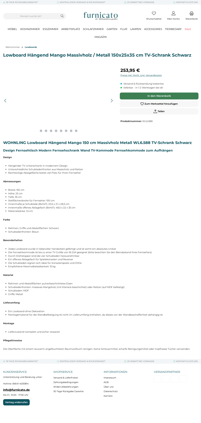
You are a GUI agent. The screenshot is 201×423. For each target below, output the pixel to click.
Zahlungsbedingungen (65, 382)
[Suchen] (62, 16)
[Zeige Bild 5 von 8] (61, 131)
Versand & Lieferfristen (65, 377)
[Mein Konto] (173, 16)
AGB (106, 382)
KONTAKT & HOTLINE (187, 2)
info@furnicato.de (16, 390)
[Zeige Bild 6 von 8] (66, 131)
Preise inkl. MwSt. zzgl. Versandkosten (141, 75)
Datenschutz (111, 391)
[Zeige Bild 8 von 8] (76, 131)
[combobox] (31, 16)
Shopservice (63, 371)
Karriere (108, 395)
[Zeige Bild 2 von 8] (46, 131)
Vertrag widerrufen (16, 402)
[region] (58, 100)
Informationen (115, 371)
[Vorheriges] (5, 101)
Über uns (109, 386)
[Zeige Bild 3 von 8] (51, 131)
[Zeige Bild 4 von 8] (56, 131)
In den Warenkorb (159, 95)
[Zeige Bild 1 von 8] (41, 131)
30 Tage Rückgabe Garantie (68, 391)
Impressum (110, 377)
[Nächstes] (111, 101)
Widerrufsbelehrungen (65, 386)
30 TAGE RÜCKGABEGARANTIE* (22, 2)
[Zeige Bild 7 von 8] (71, 131)
